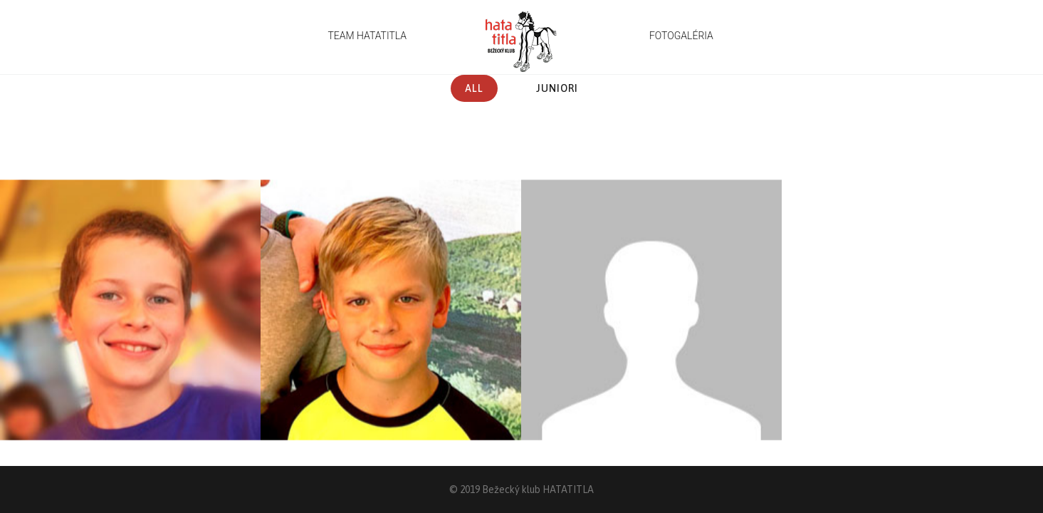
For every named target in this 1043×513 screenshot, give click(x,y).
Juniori (557, 88)
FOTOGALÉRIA (681, 35)
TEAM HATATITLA (367, 35)
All (474, 88)
